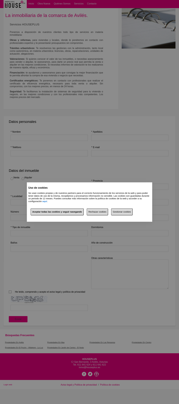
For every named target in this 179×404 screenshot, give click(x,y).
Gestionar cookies (122, 211)
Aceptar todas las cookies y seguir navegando (57, 211)
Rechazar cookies (97, 211)
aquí (44, 201)
